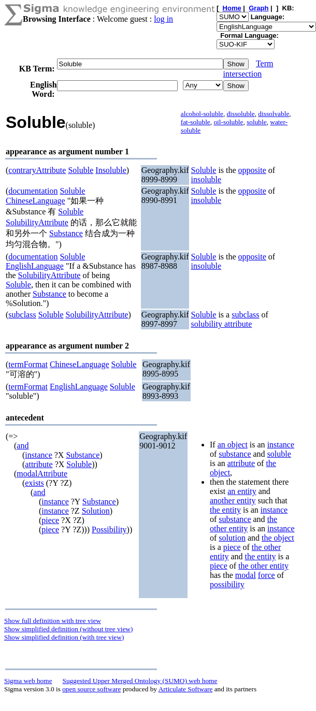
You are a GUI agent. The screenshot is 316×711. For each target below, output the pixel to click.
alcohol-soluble (202, 114)
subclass (22, 314)
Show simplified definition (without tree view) (68, 629)
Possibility (109, 529)
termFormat (28, 364)
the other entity (243, 524)
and (22, 445)
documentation (33, 190)
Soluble (80, 170)
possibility (227, 584)
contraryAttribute (37, 170)
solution (232, 537)
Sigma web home (28, 681)
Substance (66, 233)
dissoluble (241, 114)
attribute (38, 464)
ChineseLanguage (35, 200)
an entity (241, 491)
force (266, 575)
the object (278, 537)
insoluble (206, 179)
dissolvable (273, 114)
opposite (252, 170)
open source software (91, 689)
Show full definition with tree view (52, 621)
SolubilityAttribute (37, 222)
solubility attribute (221, 324)
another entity (232, 500)
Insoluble (110, 170)
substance (235, 453)
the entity (225, 509)
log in (163, 18)
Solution (96, 510)
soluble (257, 122)
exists (34, 482)
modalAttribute (42, 473)
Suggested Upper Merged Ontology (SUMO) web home (140, 681)
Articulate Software (186, 689)
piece (50, 520)
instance (38, 455)
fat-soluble (195, 122)
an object (233, 444)
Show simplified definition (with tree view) (64, 637)
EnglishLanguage (35, 266)
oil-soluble (228, 122)
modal (245, 575)
